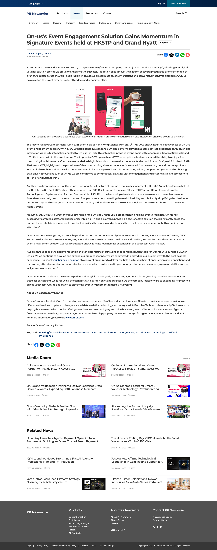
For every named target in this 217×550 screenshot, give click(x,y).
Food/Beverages (128, 332)
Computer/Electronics (84, 332)
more (186, 358)
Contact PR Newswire (168, 510)
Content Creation (77, 517)
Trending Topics (87, 23)
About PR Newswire (125, 510)
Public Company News (148, 23)
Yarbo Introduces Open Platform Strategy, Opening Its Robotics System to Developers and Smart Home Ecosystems (54, 481)
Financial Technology (153, 332)
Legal (29, 546)
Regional (57, 23)
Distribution (75, 520)
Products (62, 13)
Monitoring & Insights (80, 523)
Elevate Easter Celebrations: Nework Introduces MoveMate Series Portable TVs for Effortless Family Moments (138, 481)
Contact (108, 13)
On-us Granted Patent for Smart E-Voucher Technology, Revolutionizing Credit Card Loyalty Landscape (135, 388)
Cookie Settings (107, 546)
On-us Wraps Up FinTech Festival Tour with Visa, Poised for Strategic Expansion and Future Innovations (53, 408)
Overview (33, 23)
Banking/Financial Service (54, 332)
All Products (75, 533)
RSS (94, 546)
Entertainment (108, 332)
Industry (70, 23)
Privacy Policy (42, 546)
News (76, 13)
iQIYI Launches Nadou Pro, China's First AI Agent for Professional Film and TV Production (60, 460)
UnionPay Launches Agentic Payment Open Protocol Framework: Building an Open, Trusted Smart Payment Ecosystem (62, 440)
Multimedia (105, 23)
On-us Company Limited (39, 53)
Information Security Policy (64, 546)
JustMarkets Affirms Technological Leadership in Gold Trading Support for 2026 (136, 460)
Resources (92, 13)
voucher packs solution (66, 260)
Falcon (72, 529)
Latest (46, 23)
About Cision (117, 520)
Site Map (84, 546)
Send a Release (178, 3)
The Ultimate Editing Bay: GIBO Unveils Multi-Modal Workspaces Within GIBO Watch (145, 440)
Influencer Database (79, 526)
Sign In (161, 3)
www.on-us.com (74, 317)
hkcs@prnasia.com (162, 517)
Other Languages (123, 23)
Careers (114, 523)
